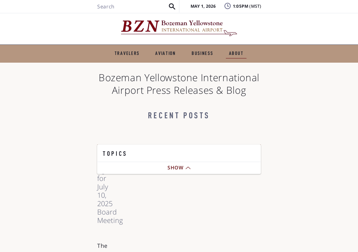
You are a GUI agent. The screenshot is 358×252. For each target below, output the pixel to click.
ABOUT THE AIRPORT (272, 48)
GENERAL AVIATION (124, 48)
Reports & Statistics (117, 77)
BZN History (61, 77)
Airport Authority (132, 66)
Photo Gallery (293, 66)
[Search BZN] (60, 25)
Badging (324, 12)
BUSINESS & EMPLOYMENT (197, 48)
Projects (168, 77)
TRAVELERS (72, 48)
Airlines (293, 205)
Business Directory (237, 66)
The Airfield (183, 66)
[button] (98, 25)
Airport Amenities (306, 218)
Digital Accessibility (281, 77)
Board (291, 230)
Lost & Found (273, 12)
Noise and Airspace (218, 77)
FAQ (262, 23)
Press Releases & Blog (67, 66)
